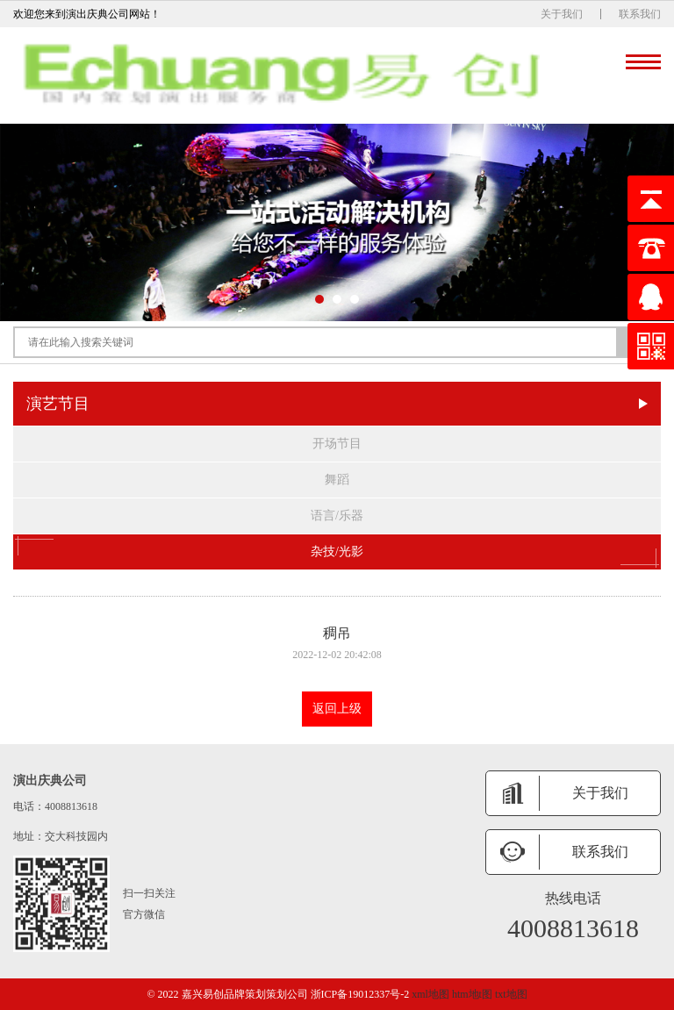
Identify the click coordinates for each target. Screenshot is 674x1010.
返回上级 (337, 708)
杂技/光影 (337, 552)
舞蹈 (337, 479)
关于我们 (562, 14)
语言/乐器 (337, 515)
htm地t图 (472, 994)
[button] (319, 299)
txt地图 (511, 994)
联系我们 (640, 14)
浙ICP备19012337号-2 (360, 994)
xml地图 (430, 994)
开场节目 (337, 443)
